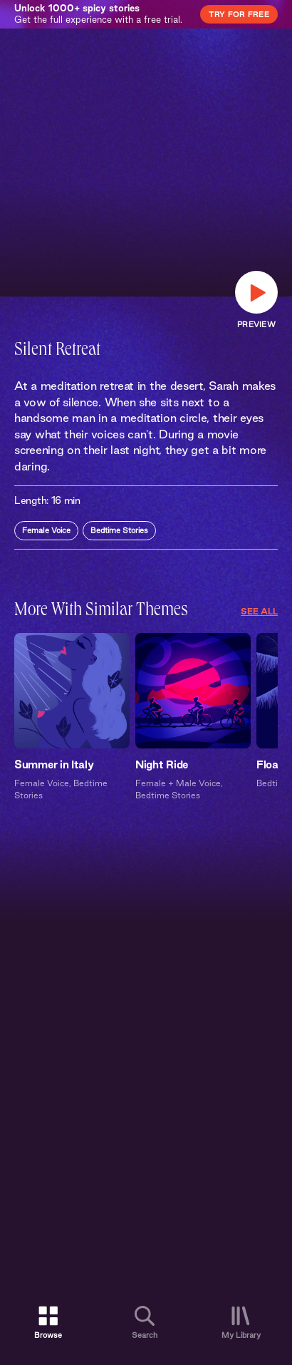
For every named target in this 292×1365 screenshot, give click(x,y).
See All (259, 611)
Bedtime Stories (119, 530)
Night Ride (161, 764)
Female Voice (46, 530)
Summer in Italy (54, 764)
